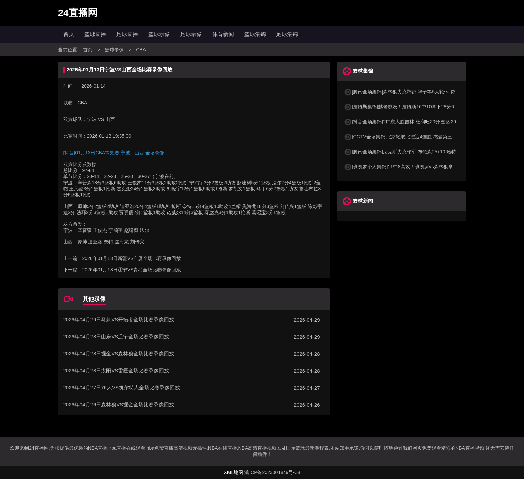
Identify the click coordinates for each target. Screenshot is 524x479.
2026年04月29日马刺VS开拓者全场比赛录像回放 (118, 319)
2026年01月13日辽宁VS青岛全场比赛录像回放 (131, 269)
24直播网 (77, 12)
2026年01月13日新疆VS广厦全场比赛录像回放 (131, 258)
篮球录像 (159, 34)
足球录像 (191, 34)
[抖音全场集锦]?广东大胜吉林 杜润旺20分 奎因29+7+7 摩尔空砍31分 (420, 121)
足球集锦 (287, 34)
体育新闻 (223, 34)
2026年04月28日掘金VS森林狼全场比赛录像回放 (118, 353)
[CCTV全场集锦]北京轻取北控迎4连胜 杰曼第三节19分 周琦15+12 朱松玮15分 (430, 136)
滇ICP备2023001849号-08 (272, 472)
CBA (141, 49)
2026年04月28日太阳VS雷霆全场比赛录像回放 (116, 370)
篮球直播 (95, 34)
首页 (68, 34)
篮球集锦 (255, 34)
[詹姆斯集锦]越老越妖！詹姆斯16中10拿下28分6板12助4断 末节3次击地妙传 (428, 106)
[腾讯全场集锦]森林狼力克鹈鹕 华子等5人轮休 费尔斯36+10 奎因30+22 (423, 92)
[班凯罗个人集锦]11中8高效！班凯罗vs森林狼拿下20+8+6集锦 (414, 166)
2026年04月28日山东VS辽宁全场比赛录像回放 (116, 336)
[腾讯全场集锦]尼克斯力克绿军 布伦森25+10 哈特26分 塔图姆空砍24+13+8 (427, 151)
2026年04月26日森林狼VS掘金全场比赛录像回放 (118, 404)
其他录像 (94, 299)
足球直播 (127, 34)
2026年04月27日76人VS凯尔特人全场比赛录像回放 (121, 387)
